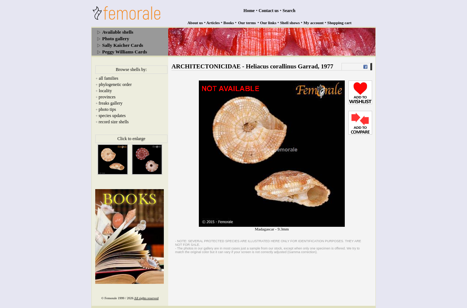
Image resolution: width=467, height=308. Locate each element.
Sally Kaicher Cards (122, 45)
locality (105, 90)
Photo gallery (115, 38)
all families (109, 78)
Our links (268, 22)
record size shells (114, 121)
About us (195, 22)
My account (314, 22)
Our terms (247, 22)
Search (289, 10)
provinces (107, 96)
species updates (112, 115)
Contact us (269, 10)
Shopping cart (339, 22)
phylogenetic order (115, 84)
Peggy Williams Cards (124, 52)
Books (228, 22)
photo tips (107, 109)
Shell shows (290, 22)
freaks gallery (111, 103)
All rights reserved (146, 298)
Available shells (117, 32)
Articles (213, 22)
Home (249, 10)
